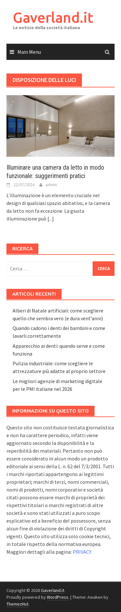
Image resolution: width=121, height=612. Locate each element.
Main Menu (29, 52)
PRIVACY (82, 552)
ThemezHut (17, 604)
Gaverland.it (53, 17)
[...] (50, 218)
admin (51, 184)
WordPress (57, 597)
